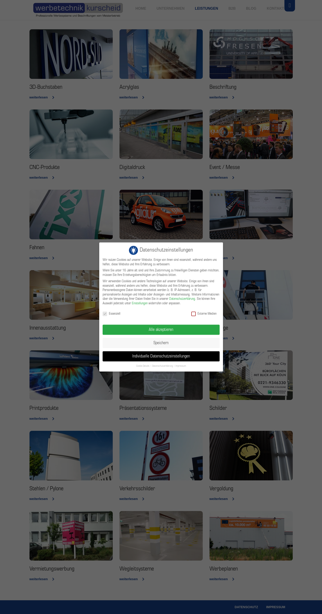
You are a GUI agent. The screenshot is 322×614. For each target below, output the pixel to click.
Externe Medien (203, 310)
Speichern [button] (161, 340)
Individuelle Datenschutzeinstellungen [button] (161, 353)
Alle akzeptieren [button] (161, 327)
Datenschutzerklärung (182, 295)
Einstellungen (140, 300)
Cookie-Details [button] (142, 363)
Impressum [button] (181, 363)
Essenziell (111, 310)
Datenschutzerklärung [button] (162, 363)
